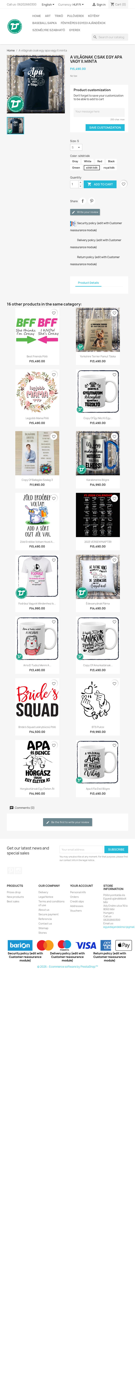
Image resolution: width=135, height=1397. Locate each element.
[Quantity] (74, 184)
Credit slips (77, 901)
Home (36, 16)
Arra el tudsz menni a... (37, 665)
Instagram (18, 870)
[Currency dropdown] (79, 5)
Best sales (13, 901)
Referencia (45, 919)
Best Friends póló (37, 356)
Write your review (85, 212)
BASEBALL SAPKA (44, 23)
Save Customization (105, 127)
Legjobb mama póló (37, 418)
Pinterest (91, 200)
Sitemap (43, 928)
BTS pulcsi (98, 727)
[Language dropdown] (49, 5)
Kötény (93, 16)
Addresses (76, 906)
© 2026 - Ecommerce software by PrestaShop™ (67, 967)
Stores (42, 932)
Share (82, 200)
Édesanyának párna (98, 603)
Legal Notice (45, 896)
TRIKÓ (59, 16)
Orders (74, 896)
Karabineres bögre (97, 480)
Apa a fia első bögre (98, 788)
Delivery (43, 892)
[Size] (76, 147)
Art (48, 16)
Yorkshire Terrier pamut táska (98, 356)
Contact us (45, 923)
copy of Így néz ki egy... (97, 418)
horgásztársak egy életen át (37, 788)
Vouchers (76, 910)
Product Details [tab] (88, 283)
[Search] (110, 37)
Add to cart (100, 184)
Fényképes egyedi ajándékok (83, 23)
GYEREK (74, 30)
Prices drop (14, 892)
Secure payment (48, 914)
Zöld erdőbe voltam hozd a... (37, 541)
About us (43, 909)
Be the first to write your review (67, 822)
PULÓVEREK (75, 16)
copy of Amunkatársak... (98, 665)
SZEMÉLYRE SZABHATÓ (48, 30)
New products (15, 896)
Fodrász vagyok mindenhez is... (37, 603)
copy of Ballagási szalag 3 (37, 480)
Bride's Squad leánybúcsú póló (37, 727)
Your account (81, 886)
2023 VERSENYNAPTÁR (97, 541)
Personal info (78, 892)
